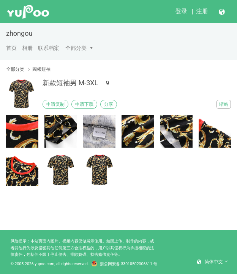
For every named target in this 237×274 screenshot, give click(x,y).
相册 (27, 48)
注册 (202, 11)
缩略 (223, 104)
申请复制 (55, 104)
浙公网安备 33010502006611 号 (125, 264)
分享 (108, 104)
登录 (181, 11)
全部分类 (76, 48)
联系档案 (48, 48)
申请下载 (84, 104)
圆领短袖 (41, 69)
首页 (11, 48)
